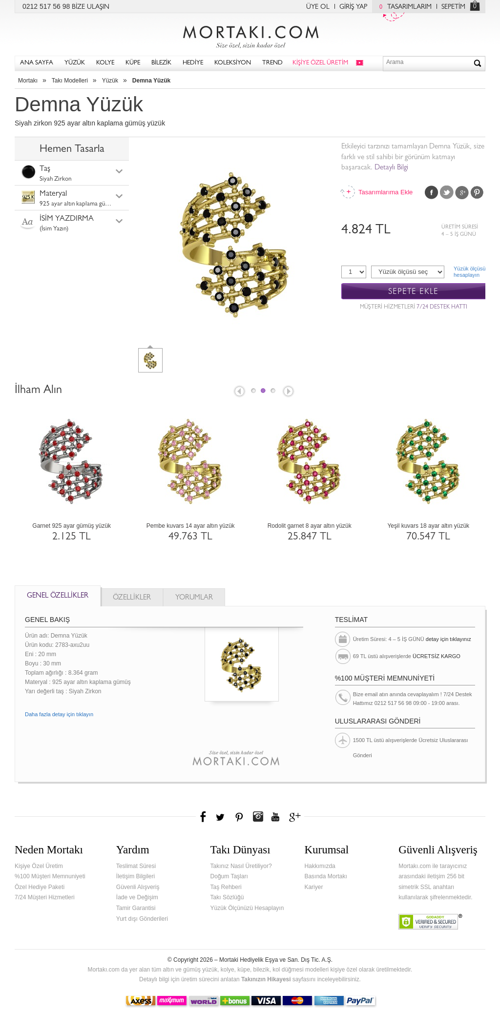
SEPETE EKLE (413, 292)
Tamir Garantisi (136, 908)
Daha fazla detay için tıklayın (59, 714)
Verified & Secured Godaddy (430, 922)
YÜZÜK (74, 63)
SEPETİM (453, 7)
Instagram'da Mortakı (258, 817)
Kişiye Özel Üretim (39, 866)
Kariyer (313, 887)
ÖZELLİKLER (132, 598)
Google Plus (462, 192)
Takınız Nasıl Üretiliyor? (241, 866)
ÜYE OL (318, 7)
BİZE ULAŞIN (90, 7)
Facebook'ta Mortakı (203, 817)
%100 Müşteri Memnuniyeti (50, 876)
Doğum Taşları (229, 876)
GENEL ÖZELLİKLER (57, 596)
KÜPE (132, 63)
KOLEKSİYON (232, 63)
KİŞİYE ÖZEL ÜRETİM (320, 63)
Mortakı (28, 80)
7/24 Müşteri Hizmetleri (45, 897)
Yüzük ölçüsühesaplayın (469, 272)
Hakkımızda (319, 866)
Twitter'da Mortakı (221, 817)
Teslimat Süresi (136, 866)
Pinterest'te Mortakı (239, 817)
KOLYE (105, 63)
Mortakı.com (250, 35)
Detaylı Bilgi (391, 168)
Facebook (431, 192)
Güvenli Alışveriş (138, 887)
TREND (272, 63)
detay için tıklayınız (448, 639)
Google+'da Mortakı (296, 817)
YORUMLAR (194, 598)
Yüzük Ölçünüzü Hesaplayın (247, 908)
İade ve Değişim (137, 897)
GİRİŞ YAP (353, 7)
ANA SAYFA (36, 63)
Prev (239, 392)
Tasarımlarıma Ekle (385, 192)
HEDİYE (193, 63)
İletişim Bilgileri (135, 876)
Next (289, 392)
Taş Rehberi (226, 887)
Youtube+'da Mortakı (275, 817)
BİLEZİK (161, 63)
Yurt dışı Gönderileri (142, 918)
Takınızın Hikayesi (266, 979)
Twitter (447, 192)
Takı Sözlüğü (227, 897)
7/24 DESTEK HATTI (442, 307)
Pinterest (477, 192)
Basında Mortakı (325, 876)
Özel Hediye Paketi (39, 887)
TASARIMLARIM (403, 7)
